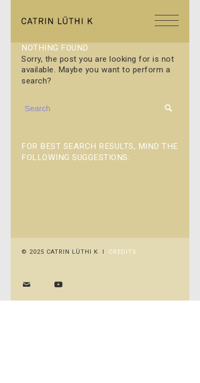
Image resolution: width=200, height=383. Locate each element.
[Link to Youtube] (59, 285)
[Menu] (161, 21)
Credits (123, 251)
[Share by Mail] (27, 285)
